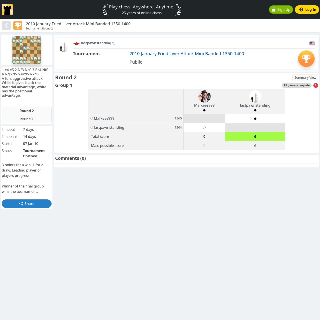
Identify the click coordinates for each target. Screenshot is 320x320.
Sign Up (281, 9)
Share (26, 203)
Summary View (305, 77)
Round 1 (27, 119)
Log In (307, 9)
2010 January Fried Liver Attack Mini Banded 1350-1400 (187, 54)
